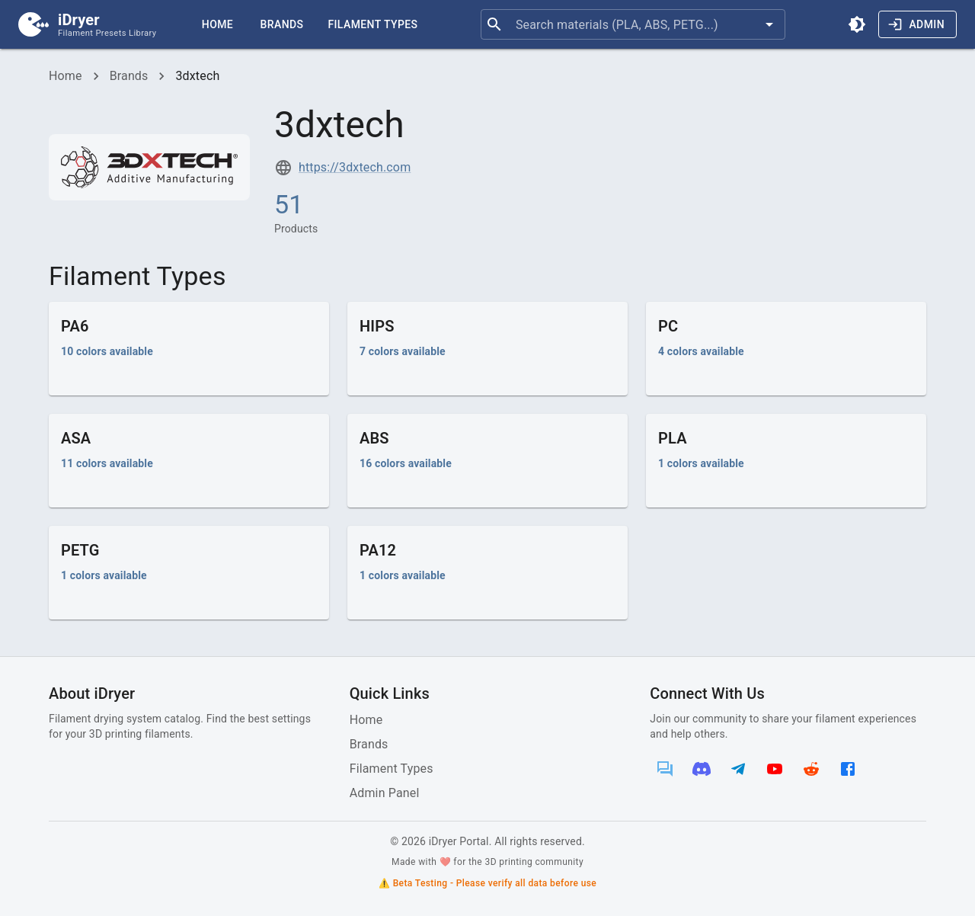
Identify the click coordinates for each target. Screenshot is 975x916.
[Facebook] (848, 769)
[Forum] (665, 769)
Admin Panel (385, 793)
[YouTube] (774, 769)
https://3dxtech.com (355, 167)
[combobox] (633, 24)
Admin (916, 24)
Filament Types (372, 24)
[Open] (769, 24)
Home (217, 24)
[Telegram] (738, 769)
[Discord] (701, 769)
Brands (282, 24)
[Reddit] (811, 769)
